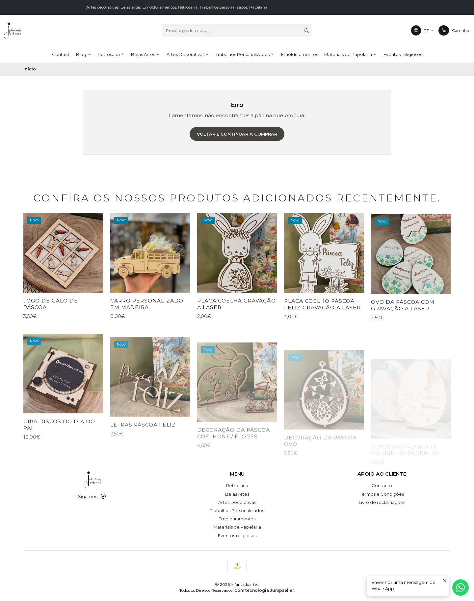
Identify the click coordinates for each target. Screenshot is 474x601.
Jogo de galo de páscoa (50, 315)
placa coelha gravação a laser (236, 332)
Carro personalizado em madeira (146, 323)
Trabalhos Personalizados (237, 510)
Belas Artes (237, 494)
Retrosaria (237, 485)
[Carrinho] (453, 30)
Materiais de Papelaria (237, 527)
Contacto (382, 485)
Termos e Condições (382, 494)
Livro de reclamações (382, 502)
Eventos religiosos (237, 535)
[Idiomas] (422, 30)
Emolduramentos (237, 518)
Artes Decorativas (237, 502)
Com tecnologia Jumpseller (264, 590)
